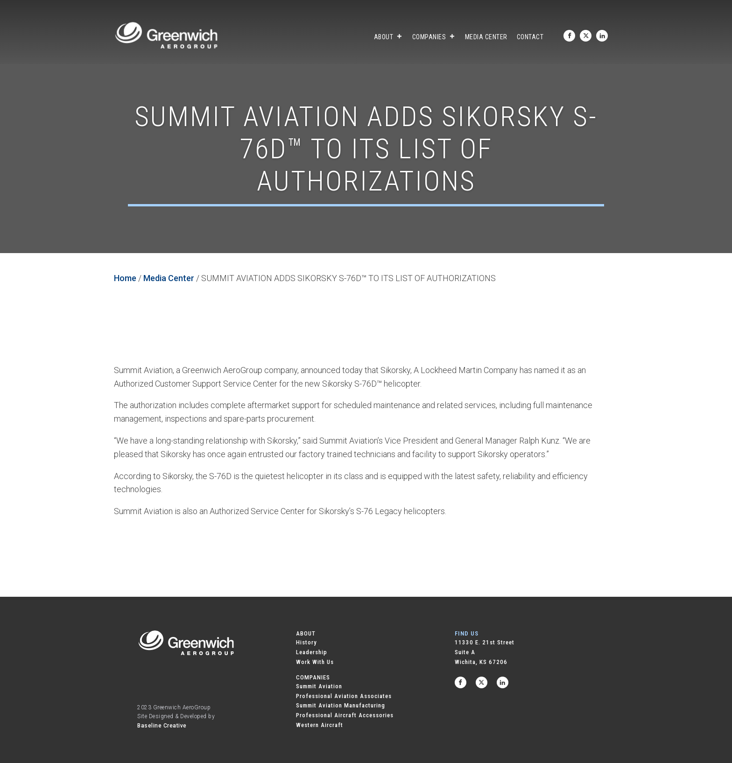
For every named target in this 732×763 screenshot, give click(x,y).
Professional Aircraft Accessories (345, 715)
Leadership (311, 652)
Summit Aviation (319, 686)
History (306, 642)
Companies (434, 37)
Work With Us (315, 661)
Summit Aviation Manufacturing (340, 705)
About (388, 37)
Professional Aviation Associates (344, 695)
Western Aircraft (319, 724)
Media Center (486, 37)
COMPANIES (313, 677)
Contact (530, 37)
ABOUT (306, 633)
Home (125, 278)
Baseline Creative (162, 725)
